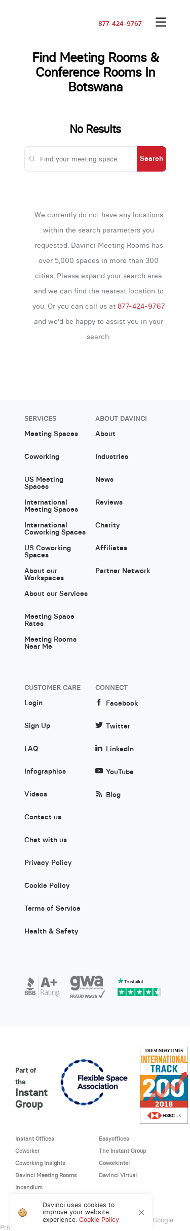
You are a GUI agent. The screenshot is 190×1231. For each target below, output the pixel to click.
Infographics (45, 772)
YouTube (114, 772)
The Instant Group (122, 1150)
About (105, 434)
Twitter (112, 726)
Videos (35, 794)
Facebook (116, 703)
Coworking (41, 457)
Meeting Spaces (51, 434)
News (104, 480)
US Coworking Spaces (47, 551)
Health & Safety (51, 931)
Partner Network (122, 571)
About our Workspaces (44, 574)
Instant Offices (34, 1138)
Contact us (42, 817)
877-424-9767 (120, 23)
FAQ (31, 749)
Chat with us (45, 840)
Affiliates (111, 548)
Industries (111, 457)
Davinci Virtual (118, 1175)
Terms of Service (52, 909)
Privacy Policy (48, 863)
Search (151, 158)
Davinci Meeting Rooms (46, 1175)
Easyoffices (114, 1138)
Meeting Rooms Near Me (50, 643)
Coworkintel (114, 1163)
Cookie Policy (47, 886)
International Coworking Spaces (55, 529)
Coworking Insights (40, 1163)
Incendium (29, 1187)
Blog (108, 794)
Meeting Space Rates (49, 620)
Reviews (109, 502)
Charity (107, 525)
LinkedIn (114, 749)
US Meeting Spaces (43, 483)
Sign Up (37, 726)
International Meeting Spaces (51, 506)
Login (33, 703)
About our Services (56, 594)
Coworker (27, 1150)
